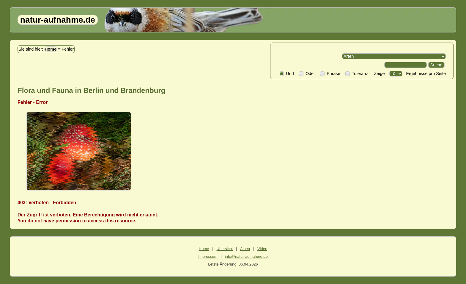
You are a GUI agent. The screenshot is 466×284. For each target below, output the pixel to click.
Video (262, 248)
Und (287, 73)
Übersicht (225, 248)
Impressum (207, 256)
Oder (307, 73)
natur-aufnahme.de (57, 19)
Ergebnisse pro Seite (425, 73)
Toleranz (356, 73)
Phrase (330, 73)
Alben (245, 248)
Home (50, 49)
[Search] (405, 65)
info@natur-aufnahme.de (246, 256)
